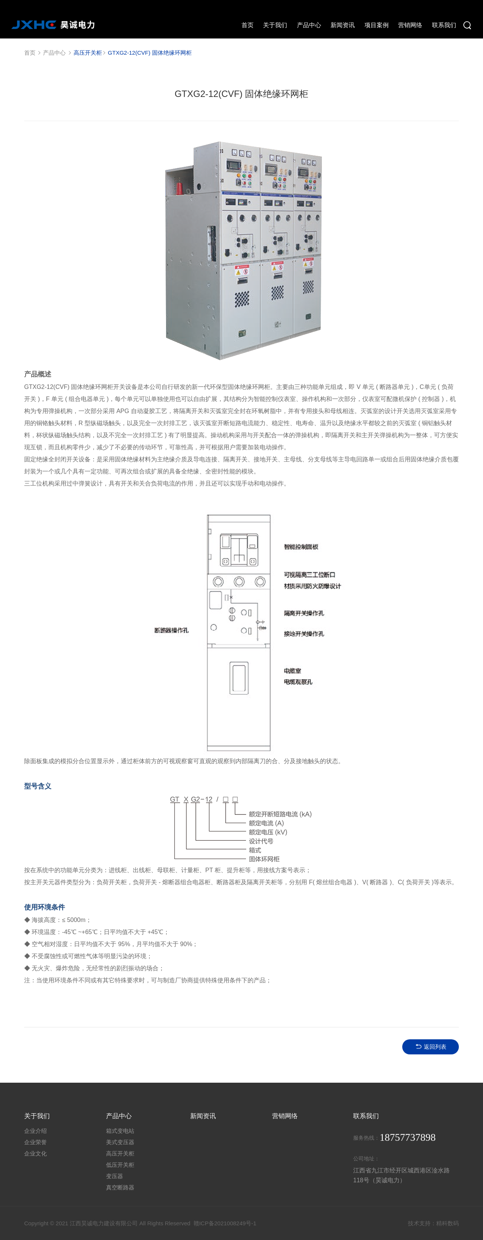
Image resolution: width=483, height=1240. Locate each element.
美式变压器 (120, 1142)
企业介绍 (35, 1130)
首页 (29, 52)
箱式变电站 (120, 1130)
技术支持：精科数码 (433, 1223)
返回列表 (431, 1046)
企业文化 (35, 1153)
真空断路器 (120, 1187)
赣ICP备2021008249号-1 (225, 1223)
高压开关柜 (120, 1153)
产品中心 (54, 52)
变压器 (114, 1175)
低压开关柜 (120, 1164)
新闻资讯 (203, 1115)
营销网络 (285, 1115)
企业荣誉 (35, 1142)
